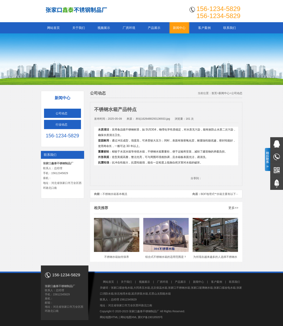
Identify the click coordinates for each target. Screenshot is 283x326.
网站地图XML (128, 317)
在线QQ (276, 143)
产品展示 (154, 27)
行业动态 (61, 124)
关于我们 (78, 27)
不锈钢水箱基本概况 (114, 194)
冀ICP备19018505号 (150, 317)
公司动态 (61, 113)
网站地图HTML (109, 317)
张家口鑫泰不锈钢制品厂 (144, 311)
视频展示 (103, 27)
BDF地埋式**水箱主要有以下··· (219, 194)
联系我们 (229, 27)
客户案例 (204, 27)
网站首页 (53, 27)
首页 (214, 93)
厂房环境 (129, 27)
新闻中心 (179, 27)
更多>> (233, 207)
